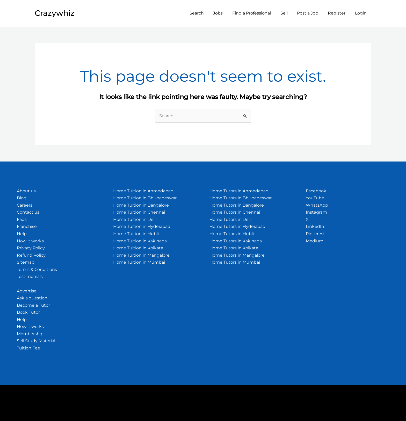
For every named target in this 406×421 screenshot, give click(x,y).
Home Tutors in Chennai (234, 212)
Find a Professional (257, 13)
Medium (314, 240)
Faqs (22, 219)
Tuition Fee (28, 348)
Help (22, 233)
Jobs (224, 13)
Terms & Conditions (37, 269)
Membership (30, 333)
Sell (288, 13)
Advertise (27, 291)
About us (26, 190)
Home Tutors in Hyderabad (237, 226)
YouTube (315, 197)
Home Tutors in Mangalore (237, 255)
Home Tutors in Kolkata (233, 247)
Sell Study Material (36, 340)
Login (361, 13)
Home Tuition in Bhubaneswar (145, 197)
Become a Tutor (33, 305)
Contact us (28, 212)
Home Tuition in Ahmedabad (143, 190)
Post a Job (310, 13)
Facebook (316, 190)
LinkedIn (315, 226)
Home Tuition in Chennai (139, 212)
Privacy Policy (31, 247)
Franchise (27, 226)
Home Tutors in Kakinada (235, 240)
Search (204, 13)
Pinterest (315, 233)
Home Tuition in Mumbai (139, 262)
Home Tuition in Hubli (136, 233)
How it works (30, 240)
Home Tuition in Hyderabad (141, 226)
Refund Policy (31, 255)
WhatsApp (317, 205)
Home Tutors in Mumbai (234, 262)
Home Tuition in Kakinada (140, 240)
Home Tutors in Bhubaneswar (240, 197)
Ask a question (32, 298)
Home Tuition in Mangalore (141, 255)
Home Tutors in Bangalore (236, 205)
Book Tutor (28, 312)
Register (338, 13)
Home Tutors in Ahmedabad (239, 190)
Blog (21, 197)
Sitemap (25, 262)
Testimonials (30, 276)
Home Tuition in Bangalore (141, 205)
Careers (24, 205)
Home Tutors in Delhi (231, 219)
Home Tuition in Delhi (135, 219)
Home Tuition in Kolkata (138, 247)
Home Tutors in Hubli (231, 233)
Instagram (316, 212)
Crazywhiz (55, 13)
